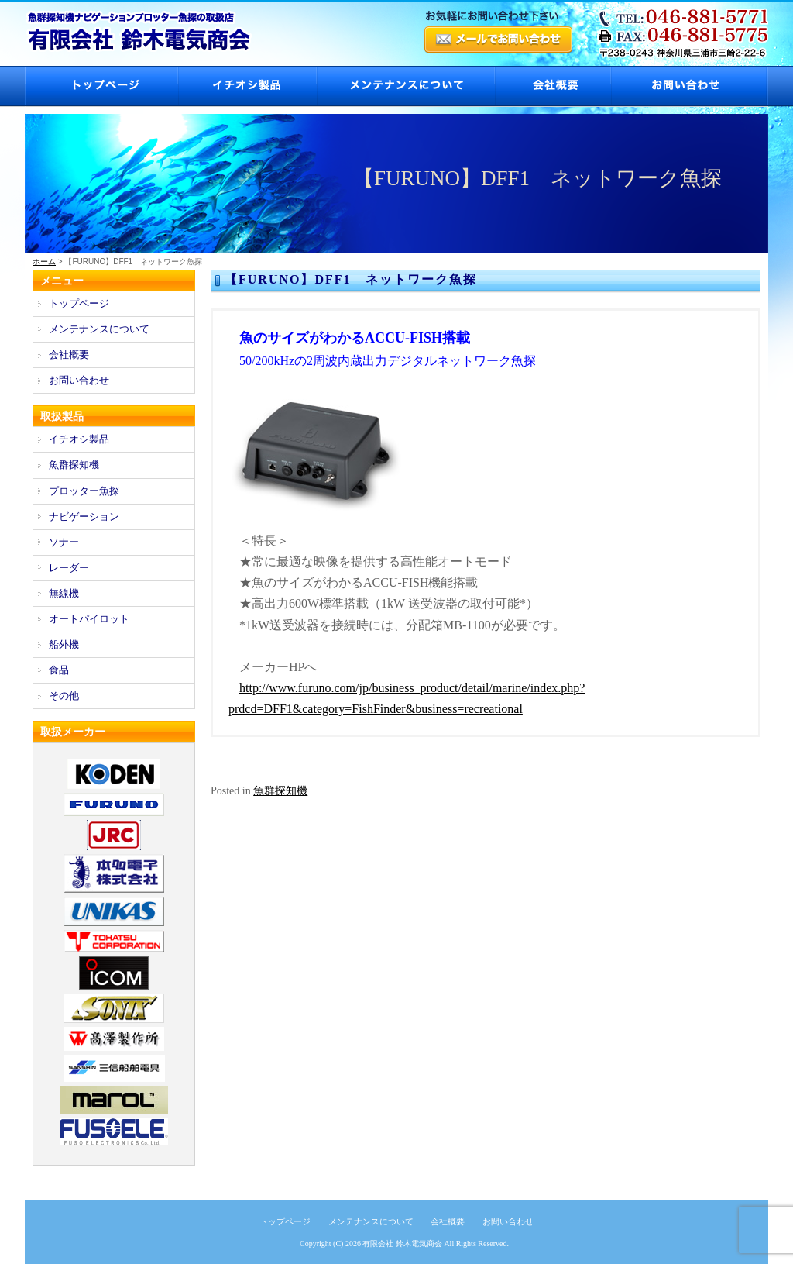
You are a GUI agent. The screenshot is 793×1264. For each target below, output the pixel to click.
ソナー (64, 542)
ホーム (44, 261)
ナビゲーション (84, 516)
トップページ (101, 86)
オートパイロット (89, 619)
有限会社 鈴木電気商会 (402, 1243)
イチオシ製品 (246, 86)
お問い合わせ (689, 86)
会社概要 (552, 86)
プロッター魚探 (84, 491)
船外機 (64, 644)
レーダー (69, 567)
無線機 (64, 593)
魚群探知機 (280, 791)
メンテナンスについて (405, 86)
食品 (59, 670)
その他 (64, 695)
